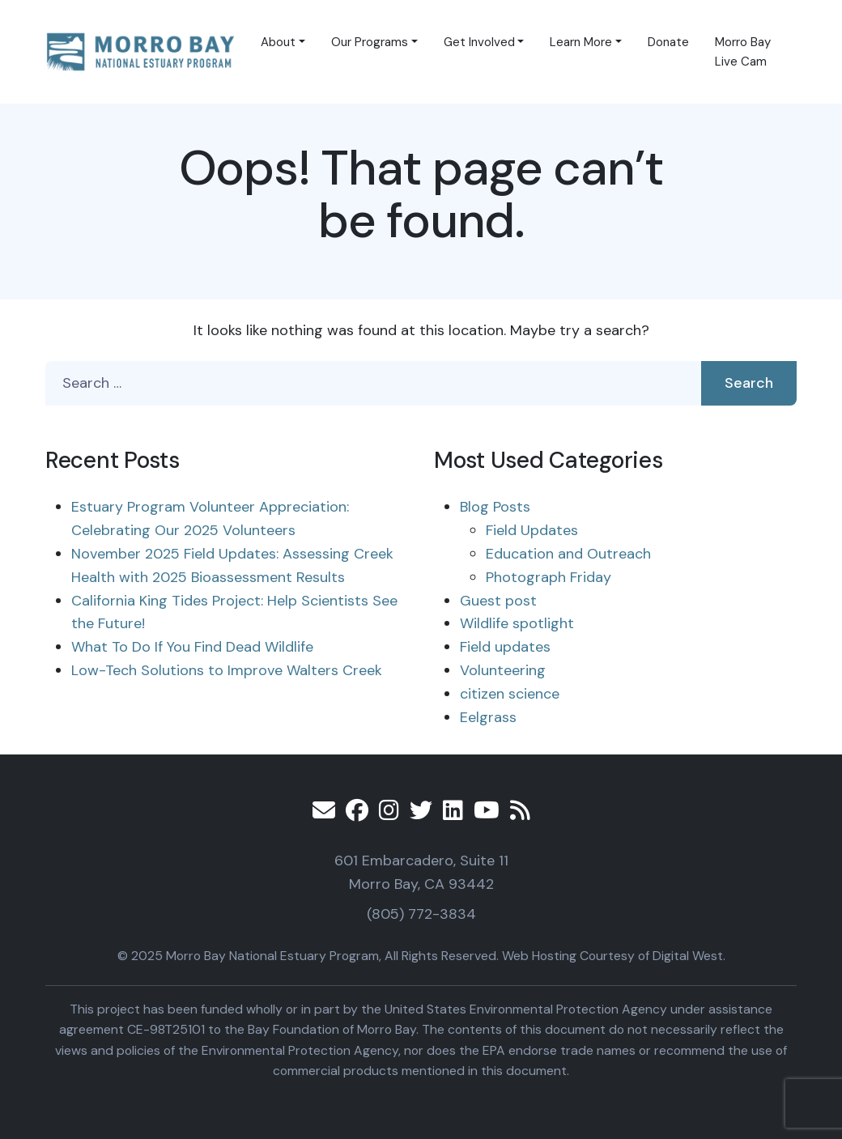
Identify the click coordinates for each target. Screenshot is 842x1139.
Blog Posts (495, 506)
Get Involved (479, 42)
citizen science (509, 693)
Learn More (581, 42)
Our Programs (369, 42)
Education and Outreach (568, 553)
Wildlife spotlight (517, 623)
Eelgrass (488, 717)
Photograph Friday (548, 577)
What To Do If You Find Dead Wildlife (192, 647)
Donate (668, 42)
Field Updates (532, 530)
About (278, 42)
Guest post (498, 600)
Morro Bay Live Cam (743, 52)
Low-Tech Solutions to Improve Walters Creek (226, 670)
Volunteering (503, 670)
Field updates (505, 647)
